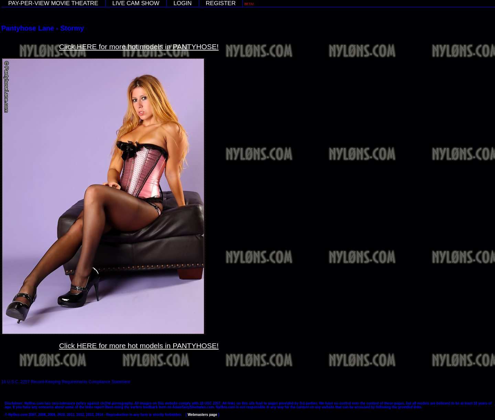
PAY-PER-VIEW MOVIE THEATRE (53, 3)
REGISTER (221, 3)
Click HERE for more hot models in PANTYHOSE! (139, 47)
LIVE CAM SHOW (136, 3)
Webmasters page (202, 415)
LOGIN (183, 3)
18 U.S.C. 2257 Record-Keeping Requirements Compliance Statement (65, 381)
